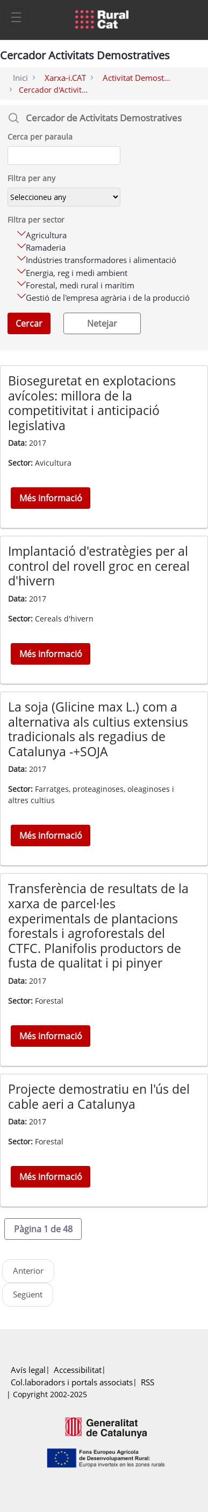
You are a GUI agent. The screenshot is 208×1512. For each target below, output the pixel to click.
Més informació (50, 498)
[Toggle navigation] (16, 17)
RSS (147, 1382)
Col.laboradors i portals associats (72, 1382)
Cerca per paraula (40, 137)
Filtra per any (31, 178)
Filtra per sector (36, 220)
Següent (27, 1294)
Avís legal (28, 1370)
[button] (43, 1229)
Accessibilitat (78, 1370)
